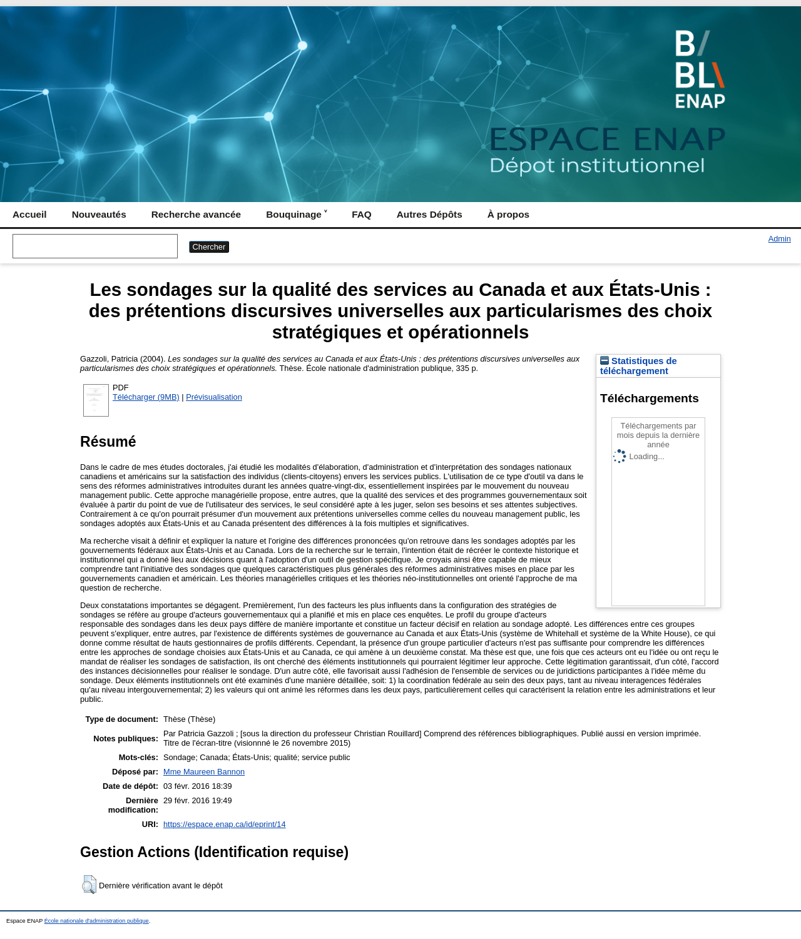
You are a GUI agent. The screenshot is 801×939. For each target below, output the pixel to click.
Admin (779, 238)
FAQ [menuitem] (362, 214)
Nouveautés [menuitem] (99, 214)
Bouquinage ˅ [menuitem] (296, 214)
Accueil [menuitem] (30, 214)
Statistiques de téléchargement (638, 366)
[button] (89, 884)
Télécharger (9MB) (146, 397)
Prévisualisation (214, 397)
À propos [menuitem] (508, 214)
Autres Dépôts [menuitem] (429, 214)
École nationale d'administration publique (96, 921)
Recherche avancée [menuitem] (196, 214)
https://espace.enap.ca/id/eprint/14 (224, 824)
